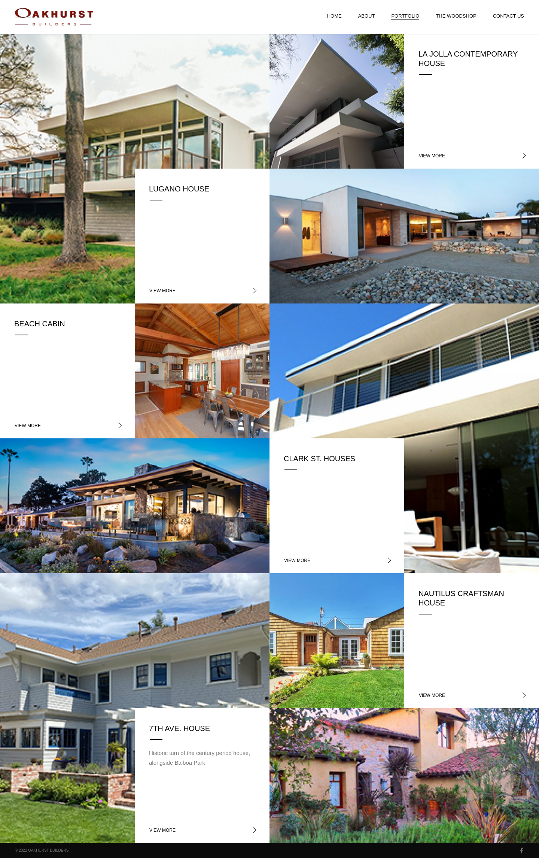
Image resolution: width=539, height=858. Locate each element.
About (366, 16)
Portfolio (405, 16)
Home (334, 16)
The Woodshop (456, 16)
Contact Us (508, 16)
